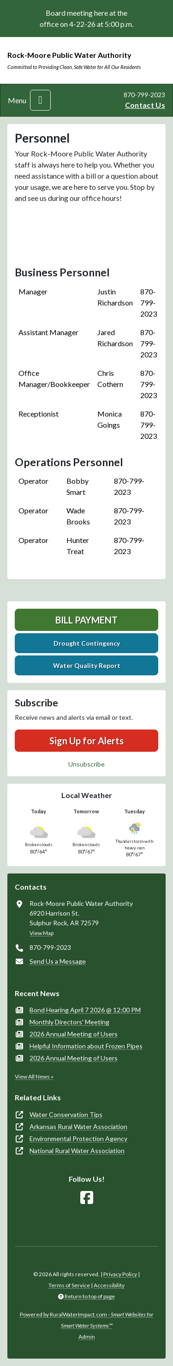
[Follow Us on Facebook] (86, 1197)
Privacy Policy (120, 1274)
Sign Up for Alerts (86, 740)
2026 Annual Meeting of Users (74, 1034)
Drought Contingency (87, 643)
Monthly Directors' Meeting (69, 1022)
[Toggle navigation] (40, 100)
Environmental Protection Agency (78, 1138)
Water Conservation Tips (66, 1114)
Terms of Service (69, 1285)
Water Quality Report (86, 665)
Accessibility (109, 1285)
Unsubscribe (86, 764)
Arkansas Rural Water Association (78, 1126)
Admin (86, 1336)
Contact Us (145, 104)
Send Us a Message (58, 961)
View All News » (34, 1076)
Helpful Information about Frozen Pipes (86, 1046)
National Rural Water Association (77, 1150)
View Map (42, 932)
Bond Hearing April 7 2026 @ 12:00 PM (85, 1010)
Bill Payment (86, 619)
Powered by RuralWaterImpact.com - (86, 1320)
